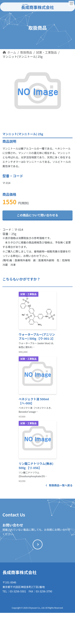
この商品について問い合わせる (37, 215)
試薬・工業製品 (29, 294)
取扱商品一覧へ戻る (59, 485)
